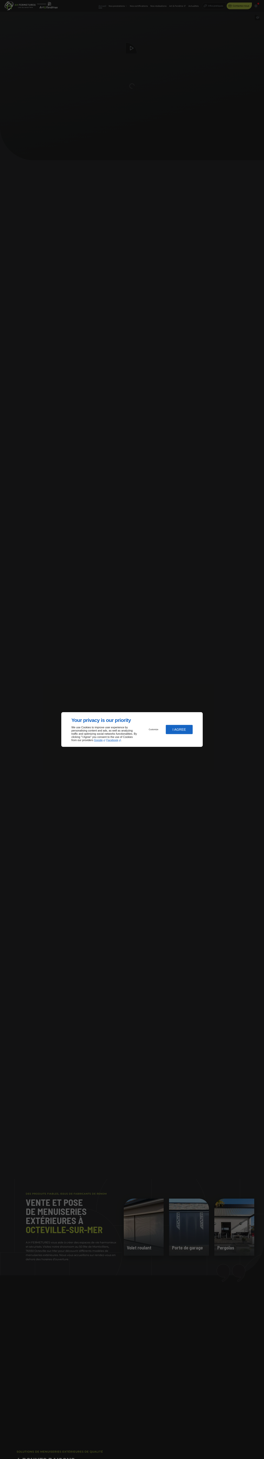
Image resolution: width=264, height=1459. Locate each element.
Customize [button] (153, 729)
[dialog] (132, 729)
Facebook (112, 740)
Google (98, 740)
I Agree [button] (179, 729)
